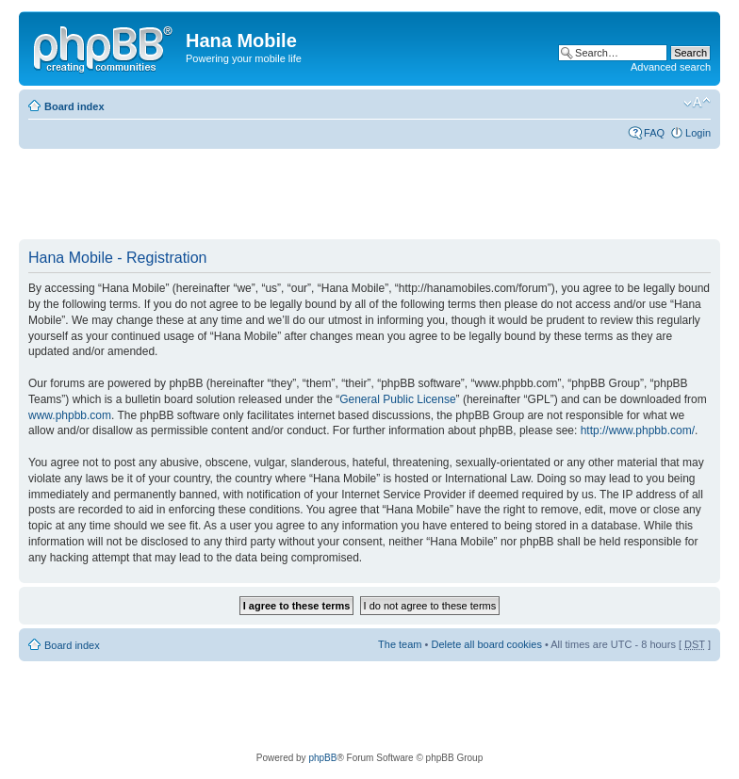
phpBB (322, 758)
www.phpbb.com (69, 415)
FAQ (654, 132)
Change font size (697, 102)
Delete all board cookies (486, 644)
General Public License (397, 399)
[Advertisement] (362, 195)
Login (698, 132)
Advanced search (671, 67)
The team (399, 644)
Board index (74, 106)
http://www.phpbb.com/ (638, 430)
